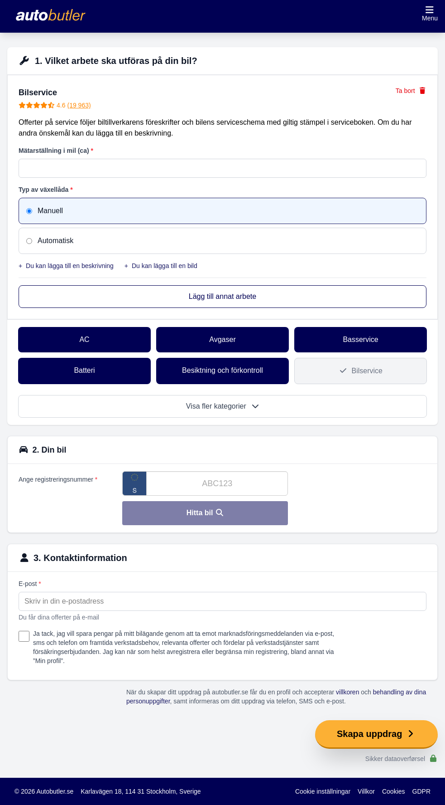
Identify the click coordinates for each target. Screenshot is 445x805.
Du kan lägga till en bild (160, 265)
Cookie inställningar (322, 791)
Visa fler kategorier (222, 406)
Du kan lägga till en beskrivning (66, 265)
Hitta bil (205, 513)
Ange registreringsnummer (58, 479)
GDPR (421, 791)
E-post (30, 583)
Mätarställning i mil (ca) (56, 150)
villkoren (347, 692)
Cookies (393, 791)
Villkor (366, 791)
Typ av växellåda (46, 189)
